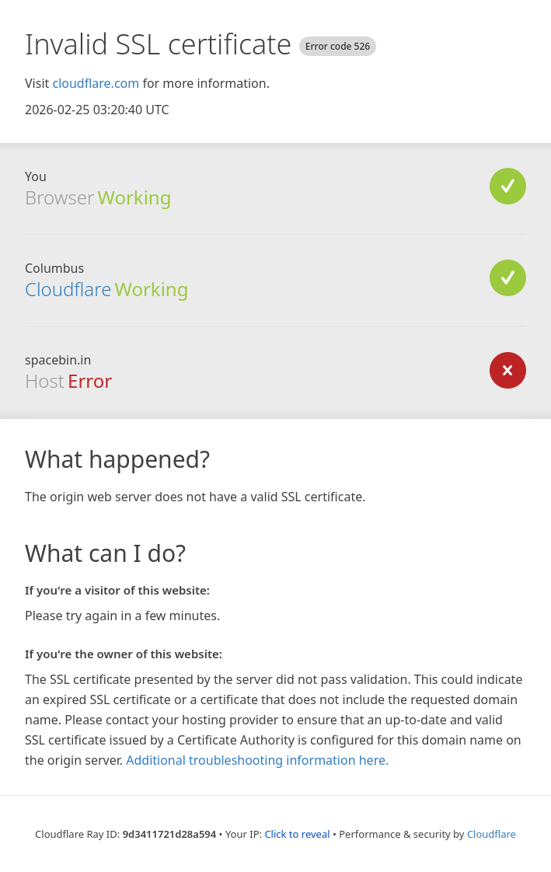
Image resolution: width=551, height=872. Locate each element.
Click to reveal (297, 834)
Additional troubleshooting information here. (257, 760)
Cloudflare (68, 289)
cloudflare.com (95, 83)
